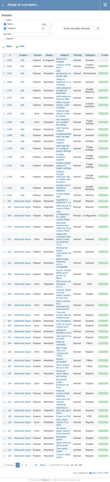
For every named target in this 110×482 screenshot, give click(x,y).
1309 (9, 122)
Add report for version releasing (63, 402)
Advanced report (22, 201)
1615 (9, 60)
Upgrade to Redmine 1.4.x (63, 201)
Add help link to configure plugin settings (63, 148)
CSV (100, 473)
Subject (64, 55)
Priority (78, 55)
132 (9, 402)
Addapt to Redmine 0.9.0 (63, 331)
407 (9, 284)
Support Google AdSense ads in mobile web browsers (63, 176)
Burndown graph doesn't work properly (63, 431)
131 (9, 410)
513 (9, 263)
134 (9, 383)
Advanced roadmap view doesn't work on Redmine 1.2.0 (63, 239)
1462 (9, 66)
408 (9, 274)
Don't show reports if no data (62, 422)
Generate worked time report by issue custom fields (63, 226)
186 (9, 352)
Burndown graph (61, 438)
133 (9, 393)
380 (9, 305)
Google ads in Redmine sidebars (63, 188)
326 (9, 315)
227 (9, 337)
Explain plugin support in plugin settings (63, 165)
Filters (9, 20)
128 (9, 422)
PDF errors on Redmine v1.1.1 (63, 284)
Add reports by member (63, 337)
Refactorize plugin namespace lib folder (63, 252)
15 (36, 465)
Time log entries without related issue (63, 315)
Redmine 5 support (61, 60)
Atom (94, 473)
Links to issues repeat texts (63, 325)
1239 (9, 148)
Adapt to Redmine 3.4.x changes (63, 82)
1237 (9, 165)
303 (9, 321)
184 (9, 366)
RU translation (63, 321)
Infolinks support (60, 141)
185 (9, 360)
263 (9, 325)
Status (9, 24)
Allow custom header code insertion (63, 105)
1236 (9, 176)
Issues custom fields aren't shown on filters (63, 274)
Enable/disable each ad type (63, 135)
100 (80, 465)
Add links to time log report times (63, 410)
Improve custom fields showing (63, 393)
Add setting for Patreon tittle (63, 97)
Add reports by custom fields (63, 207)
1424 (9, 73)
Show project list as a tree (63, 366)
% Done (105, 55)
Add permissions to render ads (63, 73)
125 (9, 444)
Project (23, 55)
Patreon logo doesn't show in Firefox (63, 113)
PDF (106, 473)
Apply (9, 46)
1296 (9, 135)
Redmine (45, 480)
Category (90, 55)
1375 (9, 97)
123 (9, 456)
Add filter (7, 34)
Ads (22, 60)
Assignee (10, 28)
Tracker (37, 55)
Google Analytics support (60, 157)
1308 (9, 129)
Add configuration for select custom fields (63, 215)
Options (9, 39)
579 (9, 226)
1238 (9, 157)
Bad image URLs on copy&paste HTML (62, 352)
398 (9, 294)
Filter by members (61, 343)
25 (72, 465)
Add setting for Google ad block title (63, 90)
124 (9, 450)
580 (9, 215)
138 (9, 373)
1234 (9, 195)
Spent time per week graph (63, 444)
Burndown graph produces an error (62, 383)
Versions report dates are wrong (62, 374)
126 (9, 438)
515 (9, 251)
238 (9, 331)
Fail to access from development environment (63, 305)
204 (9, 343)
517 (9, 239)
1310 (9, 113)
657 (9, 201)
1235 (9, 188)
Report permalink (61, 360)
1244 (9, 141)
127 (9, 431)
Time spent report (62, 450)
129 (9, 416)
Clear (21, 46)
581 (9, 207)
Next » (43, 465)
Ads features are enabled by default (62, 122)
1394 (9, 82)
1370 (9, 105)
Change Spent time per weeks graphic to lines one (63, 294)
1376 (9, 90)
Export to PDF (63, 416)
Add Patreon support (62, 129)
